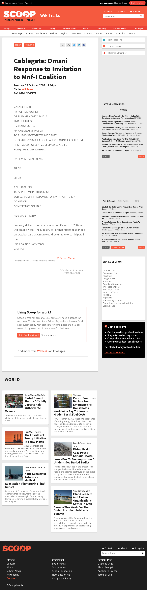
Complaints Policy (61, 578)
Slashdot (107, 281)
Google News (109, 278)
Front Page (17, 33)
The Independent (111, 286)
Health (132, 33)
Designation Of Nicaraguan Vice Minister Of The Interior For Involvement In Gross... (121, 129)
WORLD (12, 379)
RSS (105, 156)
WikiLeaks (30, 45)
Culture (108, 33)
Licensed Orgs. (106, 564)
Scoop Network (60, 567)
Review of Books (120, 28)
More (141, 156)
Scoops (29, 33)
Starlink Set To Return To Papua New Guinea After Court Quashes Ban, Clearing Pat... (122, 146)
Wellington (36, 28)
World (99, 33)
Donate (11, 578)
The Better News (133, 135)
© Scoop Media (15, 585)
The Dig (52, 28)
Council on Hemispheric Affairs (118, 303)
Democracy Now (110, 273)
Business (76, 33)
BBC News (108, 295)
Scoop (6, 28)
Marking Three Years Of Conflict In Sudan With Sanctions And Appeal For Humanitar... (121, 117)
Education (120, 33)
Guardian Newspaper (113, 284)
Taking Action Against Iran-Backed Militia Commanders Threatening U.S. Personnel (119, 123)
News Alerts (118, 247)
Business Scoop (69, 28)
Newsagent (13, 575)
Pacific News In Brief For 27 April (115, 150)
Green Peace (109, 305)
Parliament (41, 33)
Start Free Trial (137, 2)
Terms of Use (105, 575)
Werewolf (21, 28)
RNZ (140, 150)
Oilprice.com (109, 270)
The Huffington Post (112, 300)
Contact (11, 564)
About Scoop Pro (107, 567)
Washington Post (111, 289)
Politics (53, 33)
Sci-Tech (88, 33)
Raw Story (107, 276)
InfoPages (139, 28)
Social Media (59, 564)
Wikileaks (27, 89)
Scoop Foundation (62, 571)
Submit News (14, 571)
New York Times (110, 292)
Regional (65, 33)
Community (101, 28)
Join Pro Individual (29, 335)
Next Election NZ (61, 575)
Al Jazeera (107, 297)
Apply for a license (107, 571)
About (10, 567)
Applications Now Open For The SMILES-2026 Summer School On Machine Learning (120, 140)
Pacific (86, 28)
